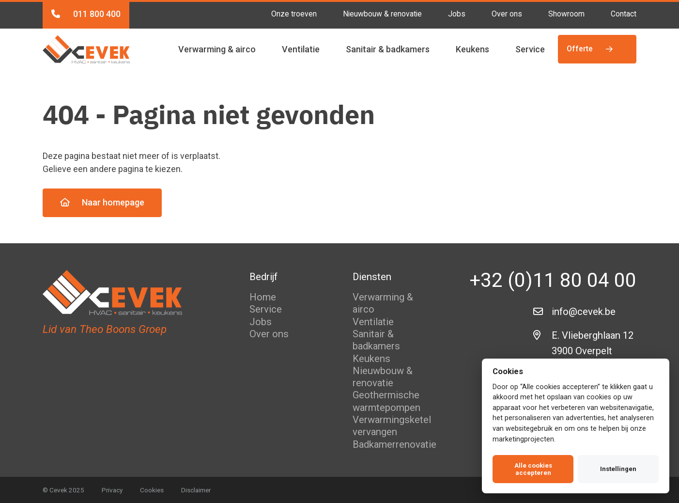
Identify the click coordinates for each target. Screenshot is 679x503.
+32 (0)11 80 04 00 (552, 280)
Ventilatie (301, 49)
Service (530, 49)
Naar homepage (102, 202)
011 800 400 (86, 14)
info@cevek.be (584, 311)
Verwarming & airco (217, 49)
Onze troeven (294, 13)
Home (262, 297)
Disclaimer (196, 490)
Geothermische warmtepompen (386, 401)
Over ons (507, 13)
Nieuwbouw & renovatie (382, 13)
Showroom (566, 13)
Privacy (112, 490)
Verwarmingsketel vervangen (392, 426)
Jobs (456, 13)
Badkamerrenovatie (394, 444)
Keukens (472, 49)
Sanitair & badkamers (388, 49)
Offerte (591, 48)
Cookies (152, 490)
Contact (623, 13)
